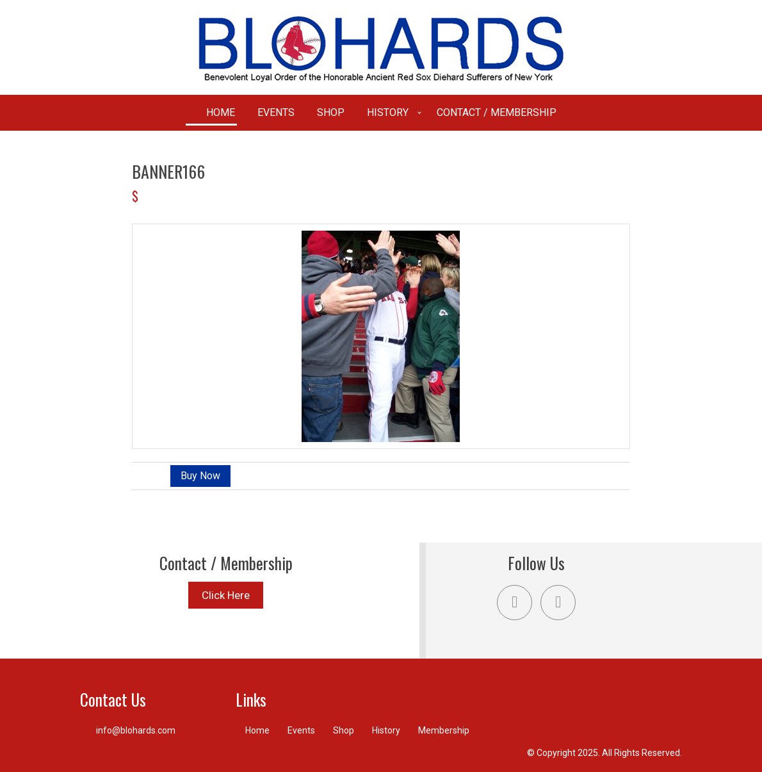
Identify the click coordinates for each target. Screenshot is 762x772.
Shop (331, 112)
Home (220, 112)
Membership (443, 730)
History (388, 112)
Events (276, 112)
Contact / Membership (496, 112)
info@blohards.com (135, 730)
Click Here (226, 595)
